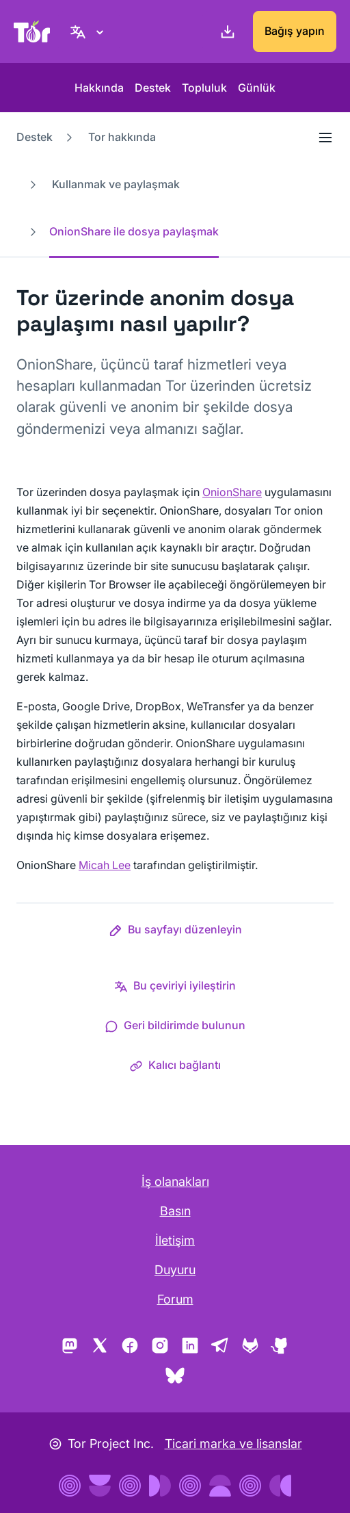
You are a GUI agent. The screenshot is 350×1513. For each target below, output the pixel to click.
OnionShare (232, 492)
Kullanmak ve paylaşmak (116, 184)
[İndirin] (224, 31)
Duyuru (175, 1270)
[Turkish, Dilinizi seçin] (89, 31)
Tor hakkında (122, 137)
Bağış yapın (295, 31)
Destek (153, 87)
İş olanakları (175, 1181)
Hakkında (99, 87)
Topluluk (204, 87)
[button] (175, 932)
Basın (175, 1211)
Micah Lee (105, 865)
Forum (175, 1299)
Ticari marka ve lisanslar (233, 1443)
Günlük (256, 87)
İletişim (175, 1240)
